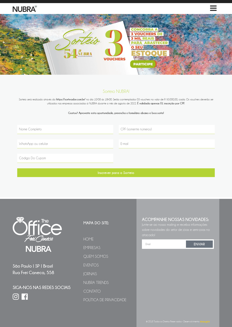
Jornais (90, 274)
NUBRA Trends (96, 282)
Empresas (91, 248)
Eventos (91, 265)
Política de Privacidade (104, 300)
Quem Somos (95, 256)
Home (88, 239)
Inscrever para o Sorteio (116, 173)
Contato (92, 291)
